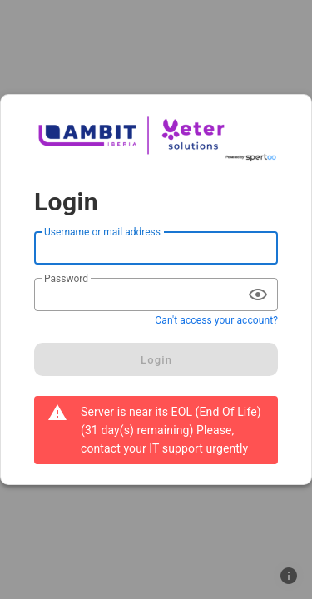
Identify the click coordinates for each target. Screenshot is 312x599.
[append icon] (258, 294)
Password (66, 279)
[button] (289, 576)
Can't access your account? (216, 320)
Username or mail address (102, 232)
